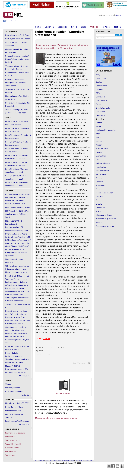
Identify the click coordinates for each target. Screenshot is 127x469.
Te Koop (106, 26)
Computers (100, 97)
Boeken (99, 82)
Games (99, 122)
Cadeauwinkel (101, 86)
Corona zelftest (102, 100)
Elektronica (100, 115)
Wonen (99, 222)
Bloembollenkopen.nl (13, 391)
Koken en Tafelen (102, 148)
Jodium (99, 137)
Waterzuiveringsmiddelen (106, 218)
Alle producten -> (25, 376)
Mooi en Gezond (102, 171)
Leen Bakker (101, 156)
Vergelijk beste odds (13, 444)
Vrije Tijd (99, 211)
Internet (99, 134)
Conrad (8, 384)
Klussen (99, 145)
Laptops (99, 152)
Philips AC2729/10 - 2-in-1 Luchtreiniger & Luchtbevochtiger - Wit (15, 224)
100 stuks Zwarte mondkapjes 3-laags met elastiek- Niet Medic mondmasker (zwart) (17, 269)
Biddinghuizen (101, 78)
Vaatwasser (100, 207)
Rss (84, 460)
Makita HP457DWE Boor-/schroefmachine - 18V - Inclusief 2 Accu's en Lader (17, 369)
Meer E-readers (63, 393)
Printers (99, 178)
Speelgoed (100, 185)
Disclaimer (78, 460)
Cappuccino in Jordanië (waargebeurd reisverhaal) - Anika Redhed (16, 82)
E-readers (100, 119)
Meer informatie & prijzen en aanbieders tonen (56, 418)
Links (83, 26)
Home (38, 26)
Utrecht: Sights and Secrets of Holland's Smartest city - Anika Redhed (17, 59)
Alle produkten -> (25, 425)
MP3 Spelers (101, 174)
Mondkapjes (101, 167)
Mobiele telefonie (103, 163)
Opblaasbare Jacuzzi (13, 410)
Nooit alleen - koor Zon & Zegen (17, 35)
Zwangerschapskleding (105, 226)
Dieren (98, 104)
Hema (98, 126)
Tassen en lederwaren (104, 193)
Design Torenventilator (14, 407)
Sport (98, 189)
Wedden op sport (12, 447)
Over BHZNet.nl (39, 460)
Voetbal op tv (10, 455)
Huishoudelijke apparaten (106, 130)
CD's (98, 93)
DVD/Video (100, 111)
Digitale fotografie (103, 108)
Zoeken (117, 26)
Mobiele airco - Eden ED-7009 (17, 403)
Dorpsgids (62, 26)
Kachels (99, 141)
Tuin (97, 200)
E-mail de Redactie (68, 460)
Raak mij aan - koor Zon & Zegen (17, 39)
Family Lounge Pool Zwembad (17, 421)
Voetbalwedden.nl (12, 440)
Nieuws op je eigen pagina (53, 460)
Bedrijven (49, 26)
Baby (98, 74)
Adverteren (89, 460)
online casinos (10, 436)
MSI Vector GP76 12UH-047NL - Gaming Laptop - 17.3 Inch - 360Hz (17, 214)
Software (99, 182)
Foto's (74, 26)
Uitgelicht (99, 204)
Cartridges (100, 89)
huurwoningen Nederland (15, 433)
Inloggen (118, 15)
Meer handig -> (26, 395)
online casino (10, 451)
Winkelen (94, 26)
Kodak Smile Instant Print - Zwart (17, 207)
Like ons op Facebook (11, 20)
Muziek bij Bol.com (12, 388)
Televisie (99, 196)
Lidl (97, 159)
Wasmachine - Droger (104, 215)
